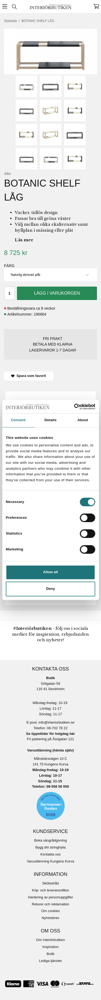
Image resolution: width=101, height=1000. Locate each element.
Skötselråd (50, 883)
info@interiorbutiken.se (56, 722)
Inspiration (51, 947)
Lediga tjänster (50, 961)
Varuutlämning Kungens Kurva (50, 861)
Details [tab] (50, 420)
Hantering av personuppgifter (50, 897)
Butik (50, 954)
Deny (50, 589)
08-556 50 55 (56, 786)
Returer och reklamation (50, 904)
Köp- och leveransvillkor (50, 890)
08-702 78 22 (57, 728)
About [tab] (82, 420)
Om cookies (50, 911)
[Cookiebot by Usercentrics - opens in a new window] (72, 406)
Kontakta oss (50, 854)
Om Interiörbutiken (50, 940)
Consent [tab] (18, 420)
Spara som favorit (28, 376)
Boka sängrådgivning (50, 840)
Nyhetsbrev (51, 918)
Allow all (50, 572)
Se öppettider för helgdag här (50, 734)
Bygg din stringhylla (50, 847)
